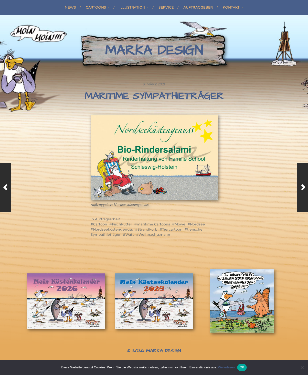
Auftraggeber (198, 7)
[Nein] (301, 367)
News (70, 7)
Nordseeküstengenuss (113, 229)
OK (242, 367)
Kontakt (231, 7)
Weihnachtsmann (154, 234)
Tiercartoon (172, 229)
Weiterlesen (226, 367)
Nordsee (197, 224)
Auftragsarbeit (107, 219)
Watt (129, 234)
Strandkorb (148, 229)
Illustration (132, 7)
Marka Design (154, 50)
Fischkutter (122, 224)
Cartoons (96, 7)
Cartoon (100, 224)
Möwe (180, 224)
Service (166, 7)
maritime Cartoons (153, 224)
